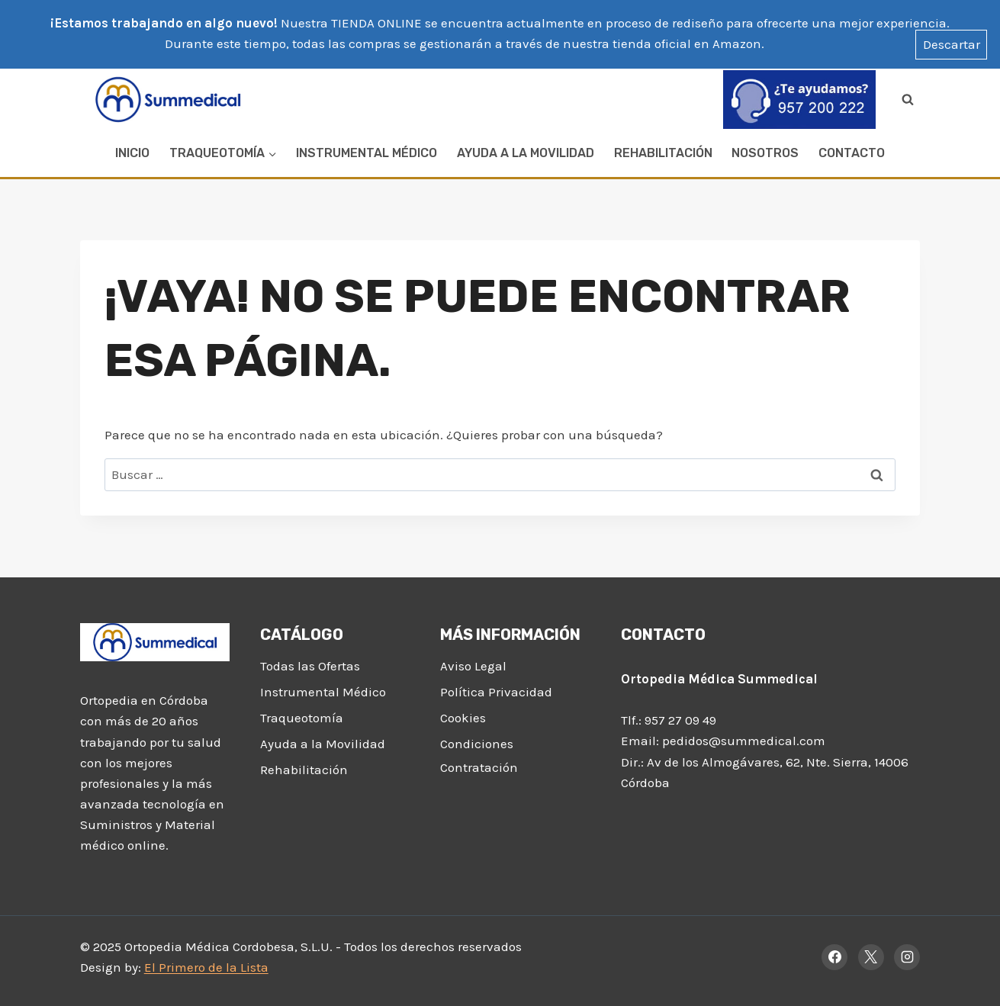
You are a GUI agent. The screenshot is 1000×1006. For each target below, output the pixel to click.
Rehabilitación (663, 153)
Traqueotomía (301, 717)
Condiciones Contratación (479, 755)
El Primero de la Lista (206, 967)
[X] (871, 957)
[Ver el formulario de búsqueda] (907, 99)
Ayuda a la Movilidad (525, 153)
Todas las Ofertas (310, 665)
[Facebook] (834, 957)
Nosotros (765, 153)
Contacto (851, 153)
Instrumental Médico (366, 153)
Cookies (463, 717)
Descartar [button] (951, 44)
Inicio (132, 153)
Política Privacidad (496, 691)
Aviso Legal (473, 665)
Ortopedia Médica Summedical (719, 678)
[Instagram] (907, 957)
